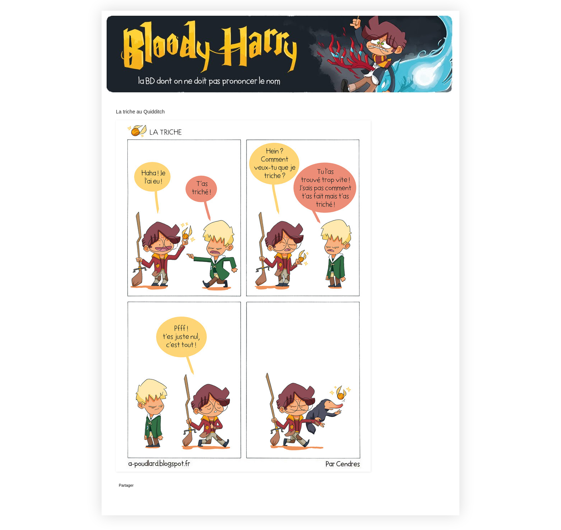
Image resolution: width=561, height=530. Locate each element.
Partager (126, 485)
